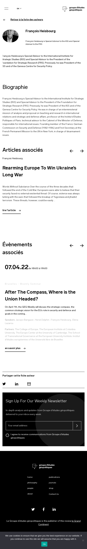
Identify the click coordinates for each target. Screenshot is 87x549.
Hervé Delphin (42, 320)
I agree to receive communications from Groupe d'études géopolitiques (40, 436)
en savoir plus (15, 348)
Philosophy (32, 483)
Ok (44, 544)
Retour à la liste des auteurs (23, 20)
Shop (51, 488)
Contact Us (54, 494)
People (30, 488)
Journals (52, 483)
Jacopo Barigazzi (24, 320)
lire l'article (11, 210)
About (30, 494)
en (18, 8)
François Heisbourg (12, 158)
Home (29, 477)
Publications (54, 477)
